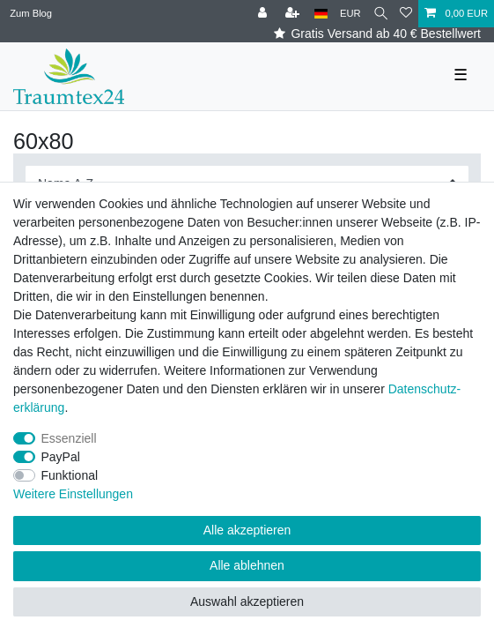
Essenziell (69, 438)
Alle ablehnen (247, 565)
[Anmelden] (264, 13)
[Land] (321, 13)
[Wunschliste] (406, 13)
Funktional (70, 475)
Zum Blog (31, 13)
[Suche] (380, 13)
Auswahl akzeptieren (247, 601)
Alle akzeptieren (247, 530)
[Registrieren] (294, 13)
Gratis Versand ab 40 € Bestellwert (377, 33)
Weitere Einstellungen (73, 494)
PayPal (60, 457)
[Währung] (350, 13)
